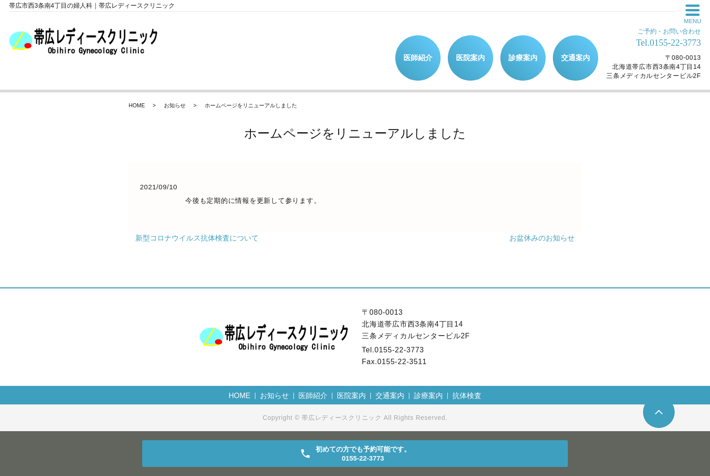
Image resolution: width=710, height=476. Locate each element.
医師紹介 (417, 58)
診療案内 (523, 58)
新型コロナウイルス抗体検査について (197, 238)
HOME (137, 105)
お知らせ (175, 105)
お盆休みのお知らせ (542, 238)
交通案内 (575, 58)
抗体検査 (466, 395)
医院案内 (470, 58)
